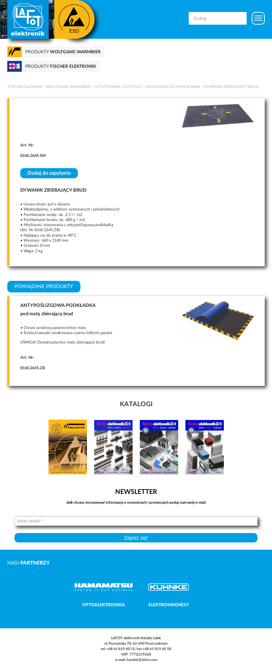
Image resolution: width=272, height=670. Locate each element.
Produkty (63, 51)
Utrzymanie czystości (119, 87)
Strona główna (24, 87)
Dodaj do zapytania (49, 173)
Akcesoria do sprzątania (173, 87)
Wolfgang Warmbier (68, 87)
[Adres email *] (136, 521)
